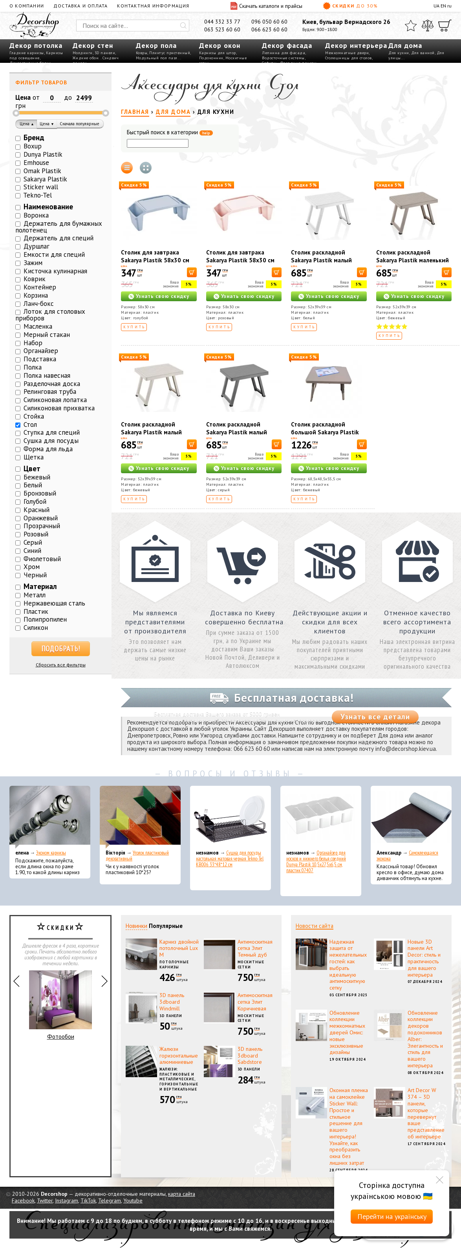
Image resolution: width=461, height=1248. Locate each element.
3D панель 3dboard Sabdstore (250, 1055)
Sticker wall (41, 187)
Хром (32, 566)
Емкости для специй (54, 254)
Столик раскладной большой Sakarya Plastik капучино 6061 (325, 432)
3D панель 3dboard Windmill (171, 1002)
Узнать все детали (375, 716)
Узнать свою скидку (162, 296)
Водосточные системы (283, 57)
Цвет (32, 468)
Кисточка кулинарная (55, 271)
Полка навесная (47, 375)
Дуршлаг (36, 246)
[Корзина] (445, 25)
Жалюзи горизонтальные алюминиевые (178, 1055)
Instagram (66, 1200)
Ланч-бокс (39, 303)
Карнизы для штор (217, 52)
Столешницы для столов (348, 57)
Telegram (109, 1200)
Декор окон (219, 45)
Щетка (34, 457)
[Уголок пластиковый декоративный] (140, 817)
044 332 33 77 (222, 21)
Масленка (38, 326)
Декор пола (156, 45)
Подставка (40, 359)
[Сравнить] (428, 25)
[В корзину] (192, 272)
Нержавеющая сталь (54, 603)
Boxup (33, 146)
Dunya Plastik (43, 154)
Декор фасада (287, 45)
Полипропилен (45, 619)
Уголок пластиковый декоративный (137, 855)
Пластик (36, 611)
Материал (40, 586)
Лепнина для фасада (283, 52)
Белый (33, 485)
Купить (134, 327)
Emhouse (36, 162)
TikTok (88, 1200)
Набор (33, 343)
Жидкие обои (86, 57)
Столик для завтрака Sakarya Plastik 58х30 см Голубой (155, 260)
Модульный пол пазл (156, 57)
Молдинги (83, 52)
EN (443, 6)
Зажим (33, 262)
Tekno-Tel (37, 195)
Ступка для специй (52, 432)
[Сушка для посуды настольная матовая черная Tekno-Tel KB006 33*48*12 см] (230, 817)
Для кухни (398, 52)
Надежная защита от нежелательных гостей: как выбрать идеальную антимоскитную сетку (348, 965)
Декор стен (93, 45)
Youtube (133, 1200)
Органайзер (41, 350)
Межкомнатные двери (347, 52)
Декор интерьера (356, 45)
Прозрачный (42, 526)
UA (436, 6)
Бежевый (37, 477)
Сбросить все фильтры (61, 665)
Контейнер (40, 287)
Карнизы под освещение (36, 55)
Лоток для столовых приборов (50, 314)
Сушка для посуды (51, 440)
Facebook (23, 1200)
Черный (35, 575)
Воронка (36, 215)
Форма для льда (48, 449)
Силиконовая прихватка (59, 408)
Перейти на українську (391, 1216)
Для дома (405, 45)
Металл (35, 595)
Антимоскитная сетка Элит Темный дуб (255, 948)
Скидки (350, 6)
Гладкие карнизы (26, 52)
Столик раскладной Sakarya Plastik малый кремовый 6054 (151, 432)
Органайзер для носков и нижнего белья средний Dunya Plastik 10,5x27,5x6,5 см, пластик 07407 (316, 861)
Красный (36, 509)
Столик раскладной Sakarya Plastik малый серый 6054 (236, 432)
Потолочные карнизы (174, 964)
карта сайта (181, 1193)
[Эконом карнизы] (49, 817)
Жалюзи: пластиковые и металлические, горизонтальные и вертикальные (178, 1079)
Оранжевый (41, 518)
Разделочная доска (52, 383)
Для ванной (423, 52)
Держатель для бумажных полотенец (58, 226)
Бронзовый (40, 493)
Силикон (36, 627)
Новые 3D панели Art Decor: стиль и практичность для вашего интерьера (424, 958)
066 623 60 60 (269, 29)
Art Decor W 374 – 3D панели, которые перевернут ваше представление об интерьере (426, 1113)
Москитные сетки (251, 964)
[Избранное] (410, 25)
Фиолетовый (42, 558)
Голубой (35, 501)
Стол (30, 424)
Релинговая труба (50, 391)
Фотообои (60, 1005)
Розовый (36, 534)
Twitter (45, 1200)
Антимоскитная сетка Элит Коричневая (255, 1002)
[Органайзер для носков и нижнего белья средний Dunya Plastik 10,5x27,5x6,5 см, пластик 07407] (320, 817)
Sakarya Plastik (45, 179)
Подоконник (211, 57)
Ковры (142, 52)
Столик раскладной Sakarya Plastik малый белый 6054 (321, 260)
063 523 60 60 (222, 29)
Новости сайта (314, 926)
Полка (33, 367)
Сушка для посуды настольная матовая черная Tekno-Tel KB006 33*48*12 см (229, 858)
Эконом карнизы (51, 852)
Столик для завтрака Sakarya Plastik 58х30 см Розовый (240, 260)
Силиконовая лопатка (55, 399)
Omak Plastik (42, 171)
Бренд (34, 137)
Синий (32, 550)
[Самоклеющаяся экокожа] (411, 817)
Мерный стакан (47, 334)
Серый (33, 542)
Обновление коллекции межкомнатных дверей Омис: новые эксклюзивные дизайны (347, 1032)
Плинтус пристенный (169, 52)
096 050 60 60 (269, 21)
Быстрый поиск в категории (170, 132)
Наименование (48, 206)
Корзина (36, 295)
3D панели (105, 52)
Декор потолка (35, 45)
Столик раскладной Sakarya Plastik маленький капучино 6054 (412, 260)
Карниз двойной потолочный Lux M (179, 948)
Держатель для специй (58, 238)
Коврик (35, 278)
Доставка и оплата (80, 6)
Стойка (34, 416)
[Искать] (183, 25)
